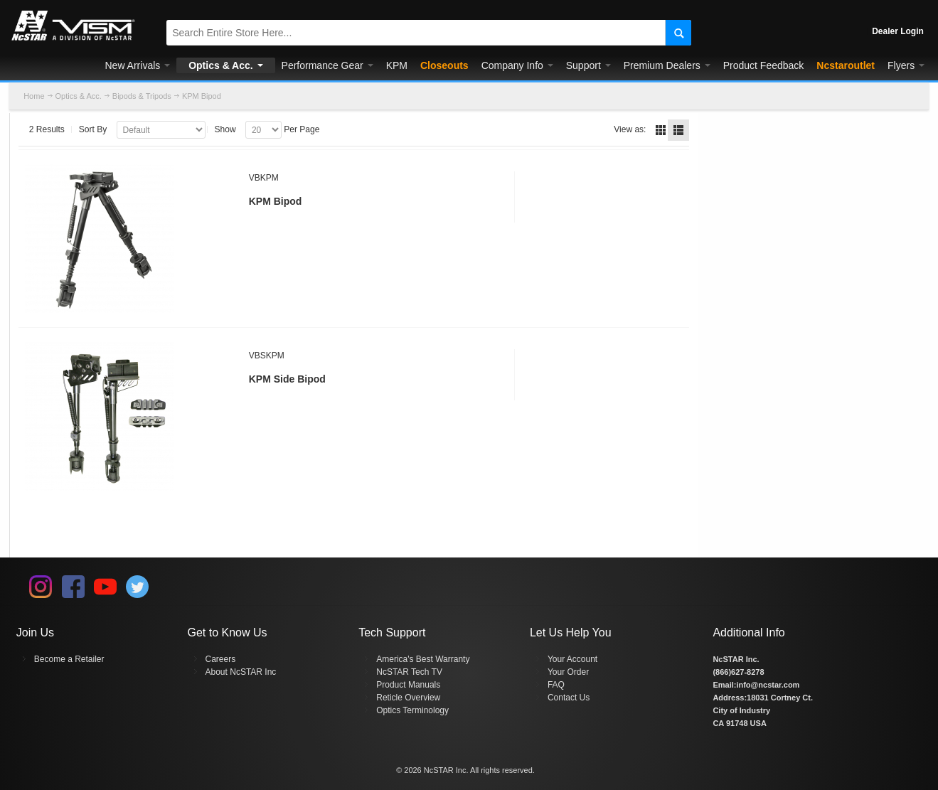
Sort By (93, 129)
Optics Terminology (412, 710)
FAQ (556, 685)
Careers (221, 659)
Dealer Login (898, 31)
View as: (630, 129)
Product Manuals (408, 685)
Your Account (572, 659)
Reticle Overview (408, 698)
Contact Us (569, 698)
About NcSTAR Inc (241, 672)
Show (225, 129)
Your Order (568, 672)
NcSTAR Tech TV (409, 672)
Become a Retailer (69, 659)
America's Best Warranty (422, 659)
